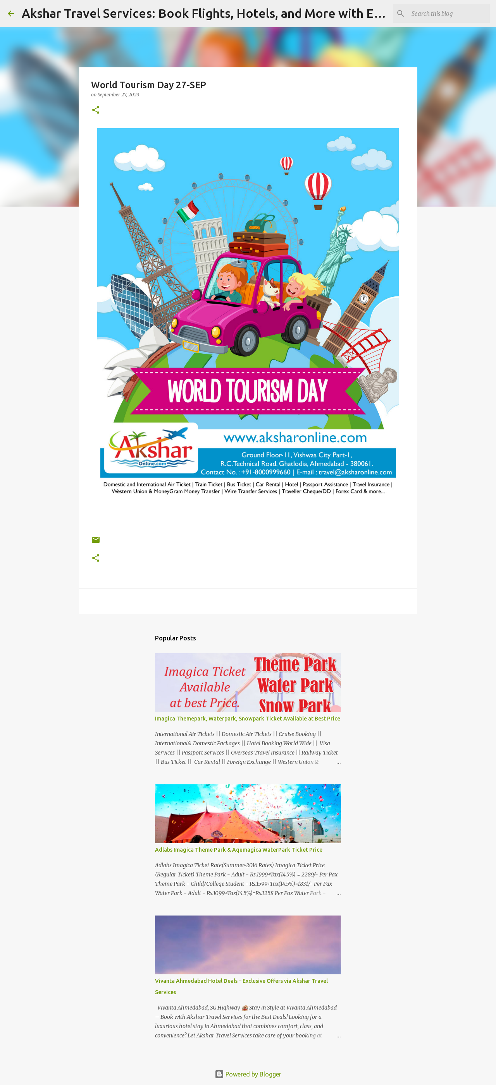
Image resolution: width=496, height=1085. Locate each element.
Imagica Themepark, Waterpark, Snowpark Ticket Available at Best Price (247, 718)
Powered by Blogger (248, 1074)
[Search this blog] (449, 13)
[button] (95, 110)
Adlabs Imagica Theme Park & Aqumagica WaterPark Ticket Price (238, 850)
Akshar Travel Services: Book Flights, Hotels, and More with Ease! (209, 13)
